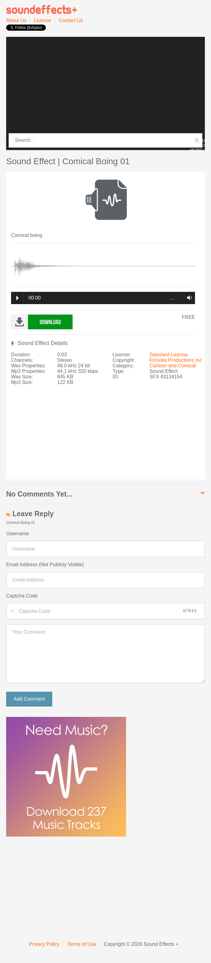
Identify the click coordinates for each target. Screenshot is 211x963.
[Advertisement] (105, 85)
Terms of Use (81, 944)
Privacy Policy (44, 944)
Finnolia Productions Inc (175, 360)
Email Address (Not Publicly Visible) (45, 564)
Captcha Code (22, 595)
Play (17, 298)
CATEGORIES (46, 140)
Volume (188, 298)
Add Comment (29, 699)
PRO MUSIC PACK (155, 140)
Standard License (168, 354)
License (42, 20)
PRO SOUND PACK (103, 140)
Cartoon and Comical (172, 365)
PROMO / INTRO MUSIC (197, 145)
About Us (16, 20)
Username (17, 533)
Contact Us (71, 20)
